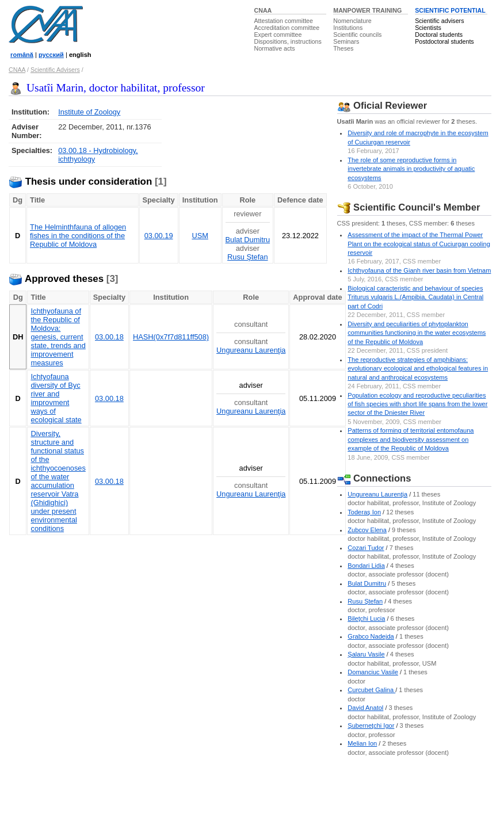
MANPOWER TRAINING (367, 10)
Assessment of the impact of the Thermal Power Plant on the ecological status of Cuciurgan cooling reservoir (419, 243)
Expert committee (278, 34)
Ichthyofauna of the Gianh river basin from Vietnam (419, 270)
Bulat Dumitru (248, 239)
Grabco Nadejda (371, 636)
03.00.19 (158, 235)
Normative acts (274, 48)
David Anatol (365, 707)
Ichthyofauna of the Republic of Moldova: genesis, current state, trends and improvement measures (57, 337)
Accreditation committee (287, 27)
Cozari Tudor (366, 547)
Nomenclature (352, 20)
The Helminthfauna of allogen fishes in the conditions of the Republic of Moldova (78, 236)
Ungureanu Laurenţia (250, 350)
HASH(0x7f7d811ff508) (171, 337)
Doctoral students (439, 34)
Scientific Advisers (55, 69)
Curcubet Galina (371, 689)
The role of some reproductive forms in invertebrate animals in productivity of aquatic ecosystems (411, 168)
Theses (343, 48)
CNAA (263, 10)
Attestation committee (283, 20)
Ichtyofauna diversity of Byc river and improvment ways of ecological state (55, 398)
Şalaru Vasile (366, 654)
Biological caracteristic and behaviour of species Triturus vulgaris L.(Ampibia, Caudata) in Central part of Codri (415, 297)
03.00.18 (109, 337)
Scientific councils (357, 34)
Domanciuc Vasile (373, 672)
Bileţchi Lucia (366, 618)
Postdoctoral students (444, 41)
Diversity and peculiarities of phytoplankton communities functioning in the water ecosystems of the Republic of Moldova (417, 332)
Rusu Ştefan (247, 257)
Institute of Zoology (89, 112)
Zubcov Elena (367, 529)
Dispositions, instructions (288, 41)
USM (200, 235)
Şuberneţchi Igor (371, 725)
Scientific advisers (439, 20)
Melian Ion (362, 743)
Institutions (347, 27)
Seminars (346, 41)
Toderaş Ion (364, 512)
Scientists (428, 27)
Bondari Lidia (366, 565)
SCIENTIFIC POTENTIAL (450, 10)
